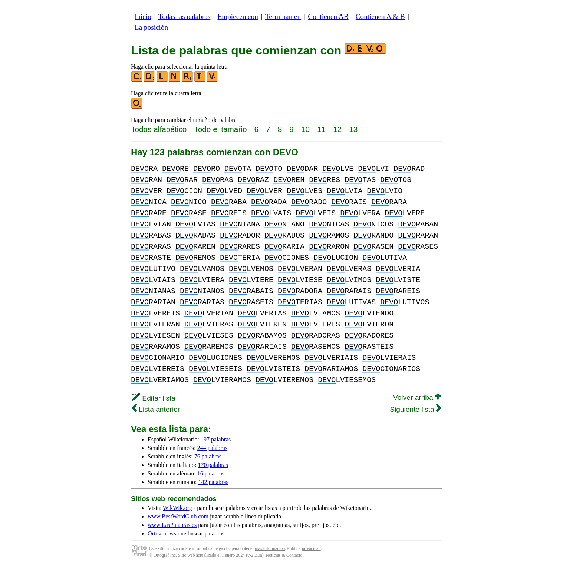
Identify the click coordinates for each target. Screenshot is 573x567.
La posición (151, 27)
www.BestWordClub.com (178, 516)
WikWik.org (177, 508)
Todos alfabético (159, 129)
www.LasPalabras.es (172, 525)
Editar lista (153, 398)
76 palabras (207, 456)
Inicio (143, 16)
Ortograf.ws (162, 533)
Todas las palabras (184, 16)
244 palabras (212, 448)
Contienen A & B (380, 16)
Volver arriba (417, 397)
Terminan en (283, 16)
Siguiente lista (415, 409)
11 (321, 129)
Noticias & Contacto (284, 555)
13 (353, 129)
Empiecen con (238, 16)
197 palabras (216, 439)
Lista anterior (156, 409)
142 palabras (213, 482)
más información (270, 548)
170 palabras (213, 465)
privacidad (311, 548)
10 (305, 129)
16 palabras (210, 473)
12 (337, 129)
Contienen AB (328, 16)
